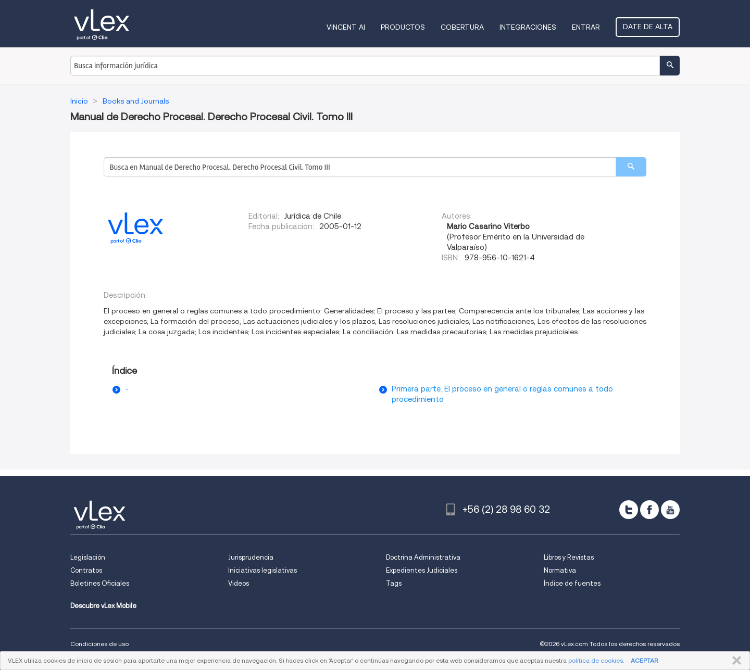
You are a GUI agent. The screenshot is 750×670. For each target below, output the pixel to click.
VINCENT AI (346, 27)
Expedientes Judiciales (421, 570)
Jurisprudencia (250, 557)
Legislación (87, 557)
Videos (238, 583)
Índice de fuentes (572, 583)
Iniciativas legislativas (262, 570)
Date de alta (647, 26)
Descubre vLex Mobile (103, 606)
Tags (394, 583)
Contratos (86, 570)
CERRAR (735, 660)
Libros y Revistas (569, 557)
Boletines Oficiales (99, 583)
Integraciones (527, 27)
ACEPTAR (644, 660)
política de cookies (595, 660)
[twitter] (628, 509)
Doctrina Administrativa (423, 557)
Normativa (560, 570)
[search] (631, 166)
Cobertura (462, 27)
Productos (403, 27)
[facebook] (649, 509)
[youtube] (670, 509)
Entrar (586, 27)
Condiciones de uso (99, 643)
